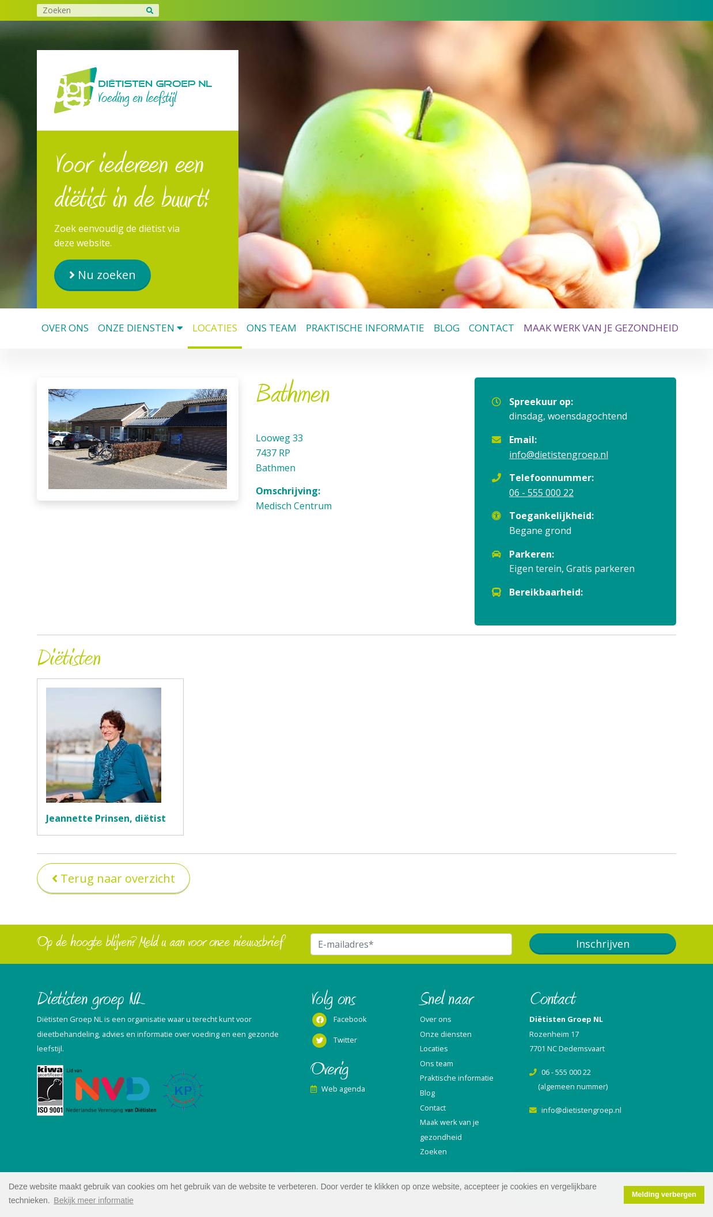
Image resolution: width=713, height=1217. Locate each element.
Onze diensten (140, 327)
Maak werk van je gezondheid (601, 327)
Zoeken (433, 1151)
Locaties (214, 327)
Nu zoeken (107, 275)
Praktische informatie (365, 327)
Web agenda (337, 1089)
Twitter (333, 1040)
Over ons (65, 327)
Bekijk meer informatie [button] (94, 1200)
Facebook (338, 1020)
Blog (447, 327)
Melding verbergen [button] (664, 1195)
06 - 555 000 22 (541, 492)
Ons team (271, 327)
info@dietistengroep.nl (558, 454)
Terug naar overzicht (117, 878)
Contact (491, 327)
